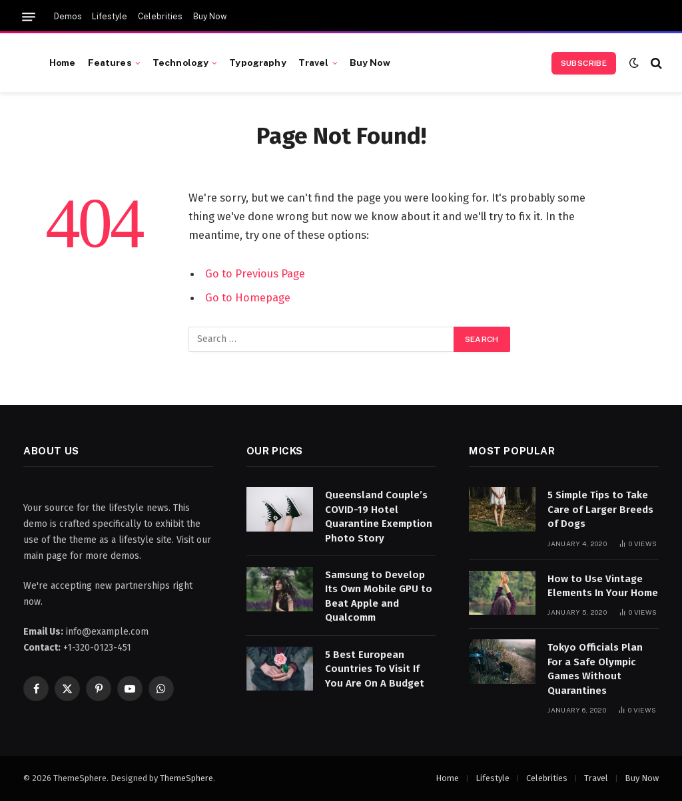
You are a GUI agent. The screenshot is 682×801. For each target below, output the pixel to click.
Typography (257, 62)
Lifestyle (109, 16)
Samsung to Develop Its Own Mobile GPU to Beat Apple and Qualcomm (378, 596)
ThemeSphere (186, 778)
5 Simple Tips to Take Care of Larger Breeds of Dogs (600, 509)
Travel (313, 62)
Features (110, 62)
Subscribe (584, 63)
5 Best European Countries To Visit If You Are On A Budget (374, 669)
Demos (68, 16)
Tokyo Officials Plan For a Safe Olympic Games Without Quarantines (595, 668)
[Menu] (28, 17)
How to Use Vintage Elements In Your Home (602, 586)
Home (62, 62)
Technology (180, 62)
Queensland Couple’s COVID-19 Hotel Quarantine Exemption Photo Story (378, 516)
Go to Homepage (247, 297)
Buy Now (209, 16)
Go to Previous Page (255, 273)
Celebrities (160, 16)
